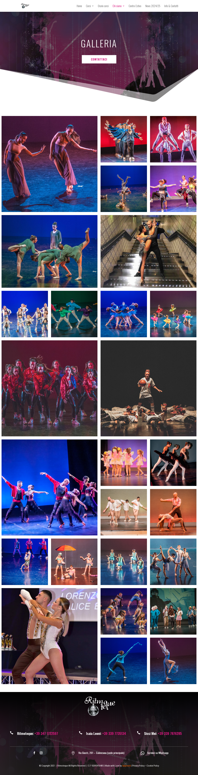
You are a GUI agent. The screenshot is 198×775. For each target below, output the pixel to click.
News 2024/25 (152, 6)
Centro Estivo (135, 6)
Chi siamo (117, 6)
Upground (126, 765)
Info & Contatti (171, 6)
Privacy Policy (138, 765)
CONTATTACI (99, 37)
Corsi (88, 6)
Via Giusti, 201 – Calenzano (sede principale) (101, 753)
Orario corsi (103, 6)
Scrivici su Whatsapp (157, 753)
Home (79, 6)
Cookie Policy (153, 765)
